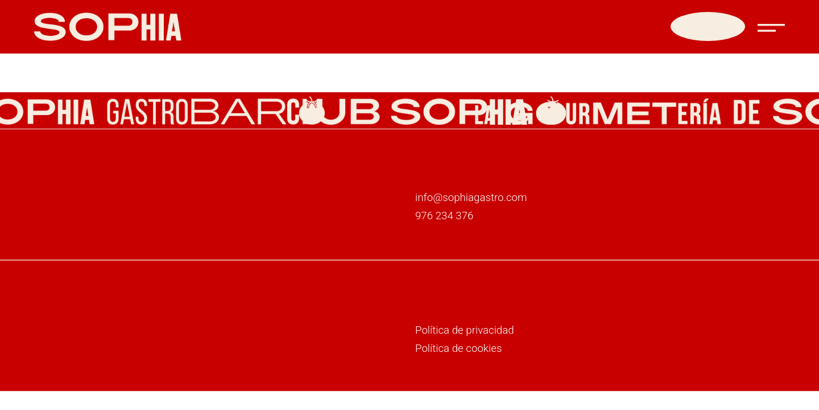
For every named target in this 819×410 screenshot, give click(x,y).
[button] (771, 22)
